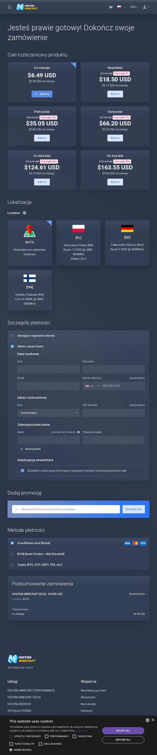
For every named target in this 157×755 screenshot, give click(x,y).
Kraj (19, 405)
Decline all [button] (123, 739)
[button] (53, 750)
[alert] (78, 735)
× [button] (152, 720)
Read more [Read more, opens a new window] (82, 730)
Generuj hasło (31, 449)
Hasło (20, 432)
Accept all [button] (123, 730)
